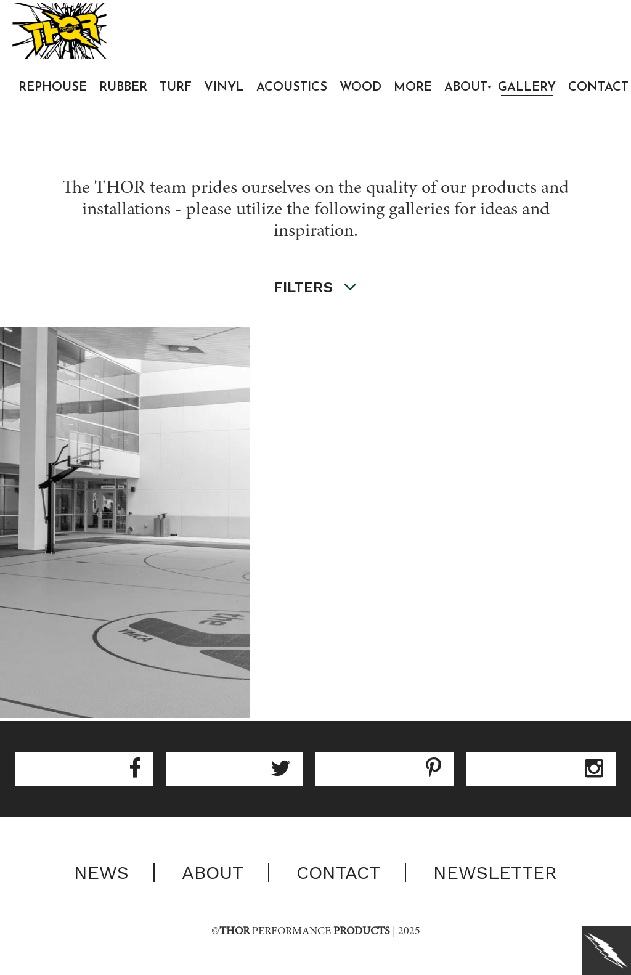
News (101, 872)
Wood (360, 87)
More (413, 87)
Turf (176, 87)
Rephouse (52, 87)
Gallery (527, 87)
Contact (338, 872)
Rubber (123, 87)
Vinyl (224, 87)
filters (315, 287)
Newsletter (495, 872)
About (465, 87)
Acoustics (291, 87)
